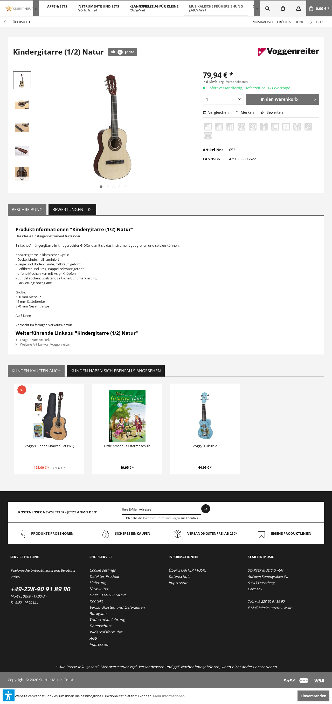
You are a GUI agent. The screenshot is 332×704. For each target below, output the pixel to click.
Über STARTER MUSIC (108, 594)
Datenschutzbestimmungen (161, 518)
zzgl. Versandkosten (233, 81)
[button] (9, 695)
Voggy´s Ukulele (205, 446)
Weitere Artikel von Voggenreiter (43, 344)
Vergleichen (216, 112)
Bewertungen (72, 209)
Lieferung (97, 582)
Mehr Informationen (169, 696)
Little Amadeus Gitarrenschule (127, 446)
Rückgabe (97, 613)
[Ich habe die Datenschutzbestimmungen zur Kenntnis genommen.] (123, 517)
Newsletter (98, 588)
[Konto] (298, 8)
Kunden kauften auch (36, 371)
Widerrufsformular (105, 631)
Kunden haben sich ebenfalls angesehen (116, 371)
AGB (93, 638)
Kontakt (96, 601)
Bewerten (271, 112)
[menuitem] (57, 8)
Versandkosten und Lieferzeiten (117, 607)
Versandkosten (151, 666)
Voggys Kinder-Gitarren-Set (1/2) (49, 446)
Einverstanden (313, 695)
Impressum (99, 644)
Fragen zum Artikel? (33, 339)
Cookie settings (102, 570)
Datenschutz (100, 625)
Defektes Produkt (104, 576)
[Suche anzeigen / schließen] (267, 8)
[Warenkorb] (319, 8)
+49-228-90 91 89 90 (40, 589)
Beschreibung (27, 209)
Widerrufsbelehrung (107, 619)
